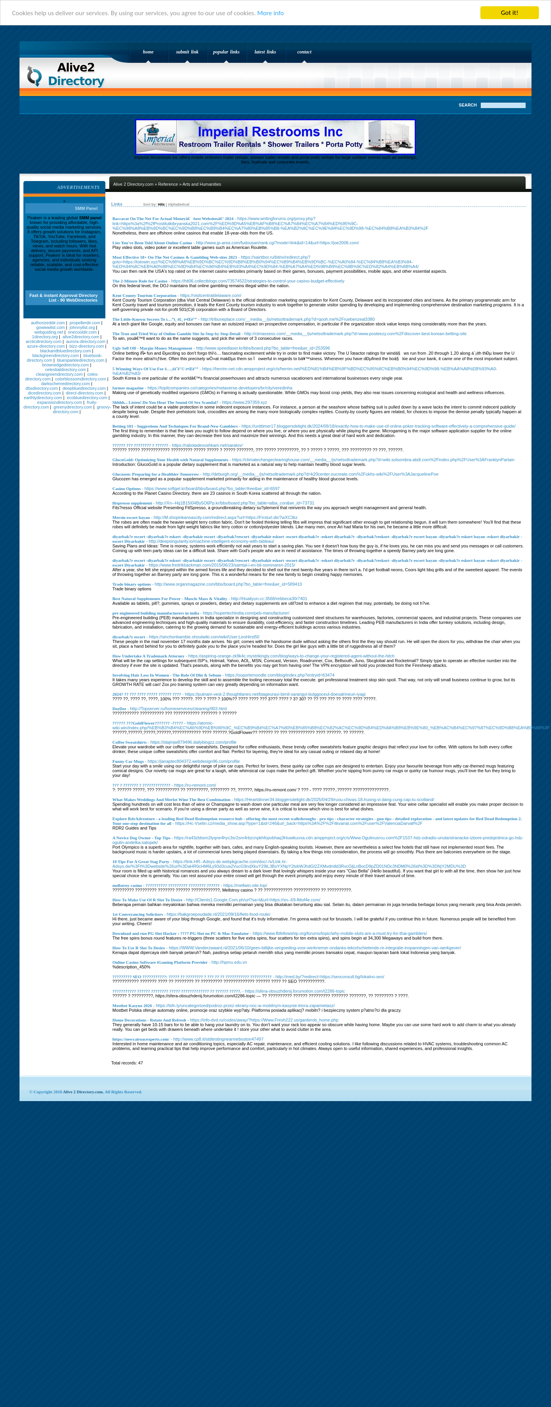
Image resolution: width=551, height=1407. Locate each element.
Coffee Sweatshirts (129, 742)
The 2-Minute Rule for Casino (139, 281)
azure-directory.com (46, 346)
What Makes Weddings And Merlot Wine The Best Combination (171, 799)
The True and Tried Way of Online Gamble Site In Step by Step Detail (176, 333)
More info (270, 13)
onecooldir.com (82, 332)
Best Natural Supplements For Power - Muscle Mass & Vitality (169, 598)
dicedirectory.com (44, 393)
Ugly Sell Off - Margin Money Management (152, 348)
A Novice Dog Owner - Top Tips (141, 837)
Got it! (509, 13)
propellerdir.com (84, 322)
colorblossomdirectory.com (80, 379)
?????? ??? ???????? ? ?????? (140, 445)
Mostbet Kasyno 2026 (132, 1005)
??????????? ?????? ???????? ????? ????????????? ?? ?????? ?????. (176, 991)
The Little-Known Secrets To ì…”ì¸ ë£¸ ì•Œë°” (154, 319)
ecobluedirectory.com (87, 397)
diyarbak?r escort (128, 636)
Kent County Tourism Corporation (144, 295)
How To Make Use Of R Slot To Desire (147, 899)
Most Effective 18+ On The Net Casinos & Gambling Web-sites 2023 (174, 257)
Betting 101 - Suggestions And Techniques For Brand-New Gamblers (175, 426)
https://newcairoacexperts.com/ (140, 1039)
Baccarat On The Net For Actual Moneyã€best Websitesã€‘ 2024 (172, 218)
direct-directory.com (84, 393)
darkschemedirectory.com (65, 383)
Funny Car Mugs (128, 761)
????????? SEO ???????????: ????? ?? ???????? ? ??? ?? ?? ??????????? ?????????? (192, 976)
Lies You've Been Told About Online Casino (152, 242)
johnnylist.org (82, 327)
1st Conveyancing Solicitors (137, 914)
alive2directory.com (80, 336)
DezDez (119, 708)
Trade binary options (131, 584)
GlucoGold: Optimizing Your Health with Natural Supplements (170, 459)
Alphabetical (178, 204)
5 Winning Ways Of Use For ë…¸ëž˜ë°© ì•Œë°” (155, 368)
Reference (168, 184)
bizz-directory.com (86, 346)
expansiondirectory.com (59, 402)
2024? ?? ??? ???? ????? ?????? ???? (146, 694)
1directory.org (45, 336)
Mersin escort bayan (131, 517)
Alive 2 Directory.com (68, 72)
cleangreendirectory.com (59, 374)
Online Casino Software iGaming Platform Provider (160, 962)
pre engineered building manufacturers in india (155, 613)
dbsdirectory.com (41, 388)
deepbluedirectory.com (83, 388)
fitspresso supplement (132, 503)
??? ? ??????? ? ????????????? (141, 785)
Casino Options (126, 488)
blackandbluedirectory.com (65, 350)
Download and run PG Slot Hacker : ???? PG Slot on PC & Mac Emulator (180, 933)
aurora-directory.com (85, 341)
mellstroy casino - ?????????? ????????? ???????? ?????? (166, 885)
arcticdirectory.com (43, 341)
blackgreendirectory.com (55, 355)
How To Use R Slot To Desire (138, 947)
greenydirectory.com (72, 407)
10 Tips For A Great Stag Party (140, 861)
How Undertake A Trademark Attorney (148, 656)
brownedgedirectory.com (65, 364)
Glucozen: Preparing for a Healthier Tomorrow (155, 474)
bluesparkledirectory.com (80, 360)
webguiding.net (48, 332)
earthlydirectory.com (43, 397)
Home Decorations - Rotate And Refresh (149, 1020)
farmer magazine (128, 388)
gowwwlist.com (50, 327)
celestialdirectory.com (65, 369)
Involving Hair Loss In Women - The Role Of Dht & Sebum (166, 675)
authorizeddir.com (48, 322)
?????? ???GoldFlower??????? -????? (147, 723)
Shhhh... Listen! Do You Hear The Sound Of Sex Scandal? (165, 402)
